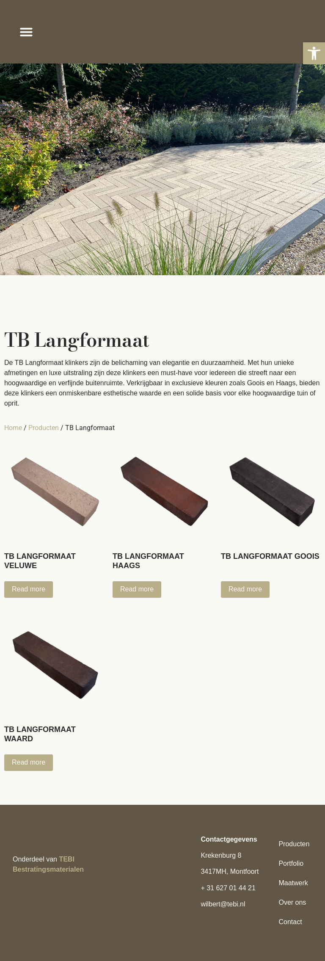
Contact (290, 921)
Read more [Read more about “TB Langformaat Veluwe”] (28, 589)
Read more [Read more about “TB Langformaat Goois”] (245, 589)
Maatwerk (293, 882)
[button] (314, 53)
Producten (43, 428)
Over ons (292, 902)
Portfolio (290, 863)
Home (13, 428)
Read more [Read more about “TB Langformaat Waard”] (28, 762)
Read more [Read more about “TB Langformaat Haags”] (137, 589)
